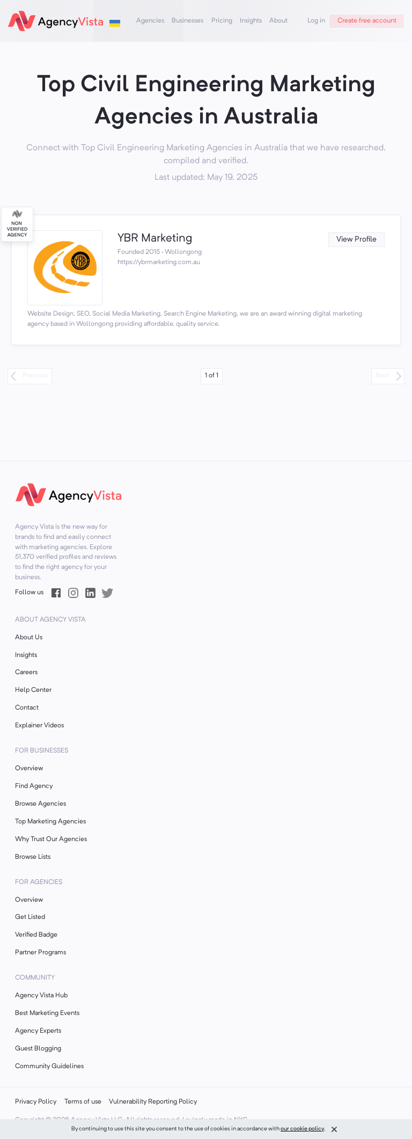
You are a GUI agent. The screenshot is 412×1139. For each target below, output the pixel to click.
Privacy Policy (35, 1102)
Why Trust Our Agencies (51, 839)
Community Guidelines (49, 1066)
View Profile (356, 240)
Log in (316, 21)
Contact (27, 708)
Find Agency (34, 786)
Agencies (150, 21)
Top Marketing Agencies (50, 822)
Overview (29, 768)
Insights (251, 21)
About (278, 21)
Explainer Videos (39, 725)
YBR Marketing (154, 238)
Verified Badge (36, 935)
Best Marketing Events (47, 1013)
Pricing (221, 21)
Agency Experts (38, 1031)
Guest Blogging (38, 1049)
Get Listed (30, 917)
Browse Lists (32, 857)
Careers (26, 672)
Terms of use (82, 1102)
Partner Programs (40, 953)
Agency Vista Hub (41, 995)
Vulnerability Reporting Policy (153, 1102)
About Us (28, 637)
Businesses (187, 21)
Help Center (33, 690)
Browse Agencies (40, 804)
